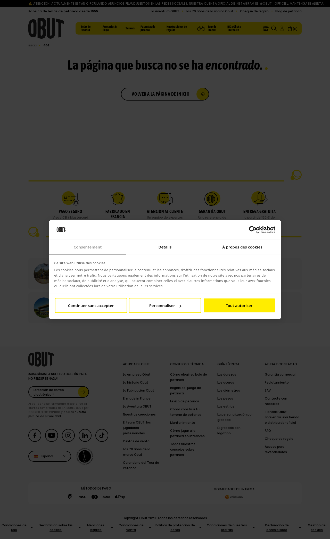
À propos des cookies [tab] (242, 247)
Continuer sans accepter (91, 305)
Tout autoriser (239, 305)
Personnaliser (165, 305)
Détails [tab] (164, 247)
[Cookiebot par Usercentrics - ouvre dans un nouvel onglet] (252, 230)
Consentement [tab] (87, 247)
